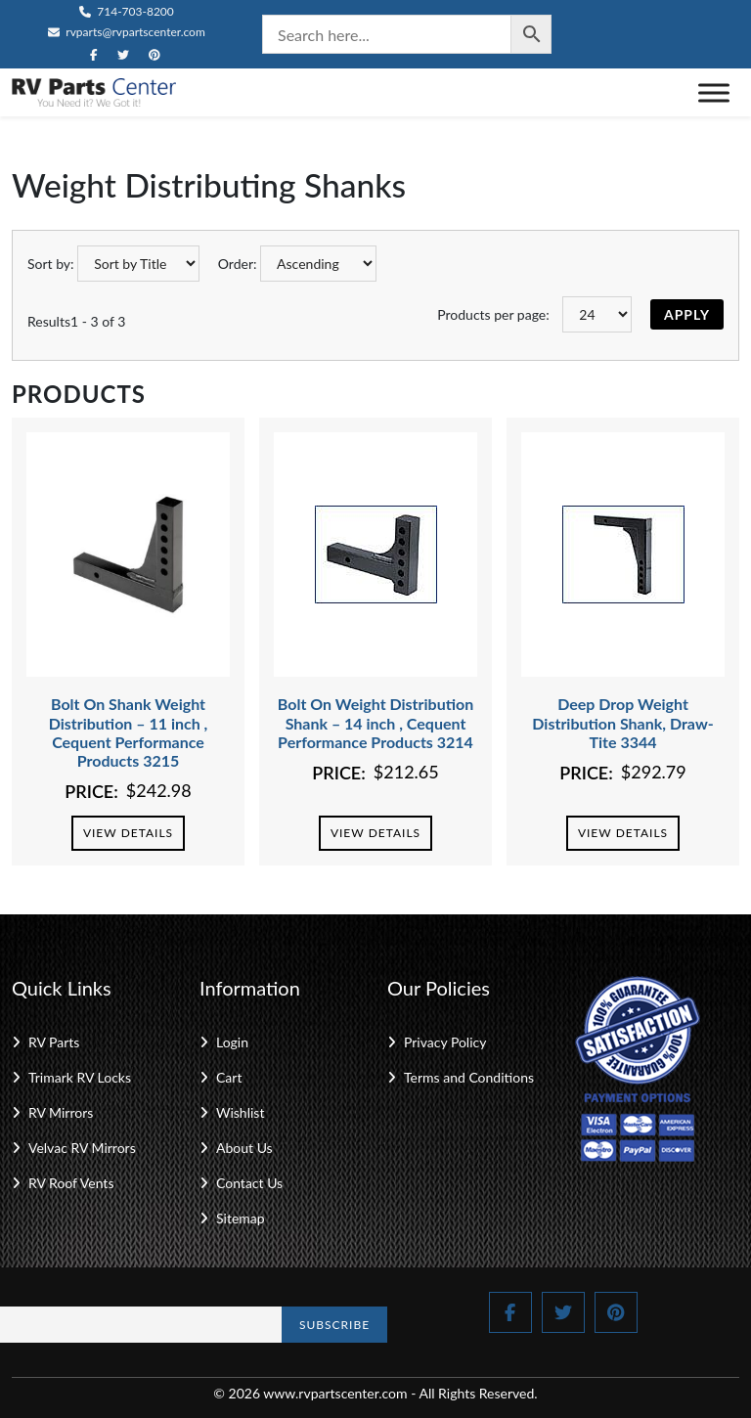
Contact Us (249, 1182)
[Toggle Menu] (713, 92)
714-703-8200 (126, 11)
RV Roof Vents (70, 1182)
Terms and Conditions (469, 1077)
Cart (229, 1077)
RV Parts (53, 1042)
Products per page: (493, 314)
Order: (237, 263)
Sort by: (50, 263)
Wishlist (240, 1112)
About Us (244, 1147)
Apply (687, 314)
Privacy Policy (445, 1042)
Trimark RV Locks (79, 1077)
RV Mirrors (60, 1112)
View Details (128, 832)
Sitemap (240, 1218)
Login (232, 1042)
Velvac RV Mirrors (82, 1147)
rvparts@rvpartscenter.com (126, 31)
